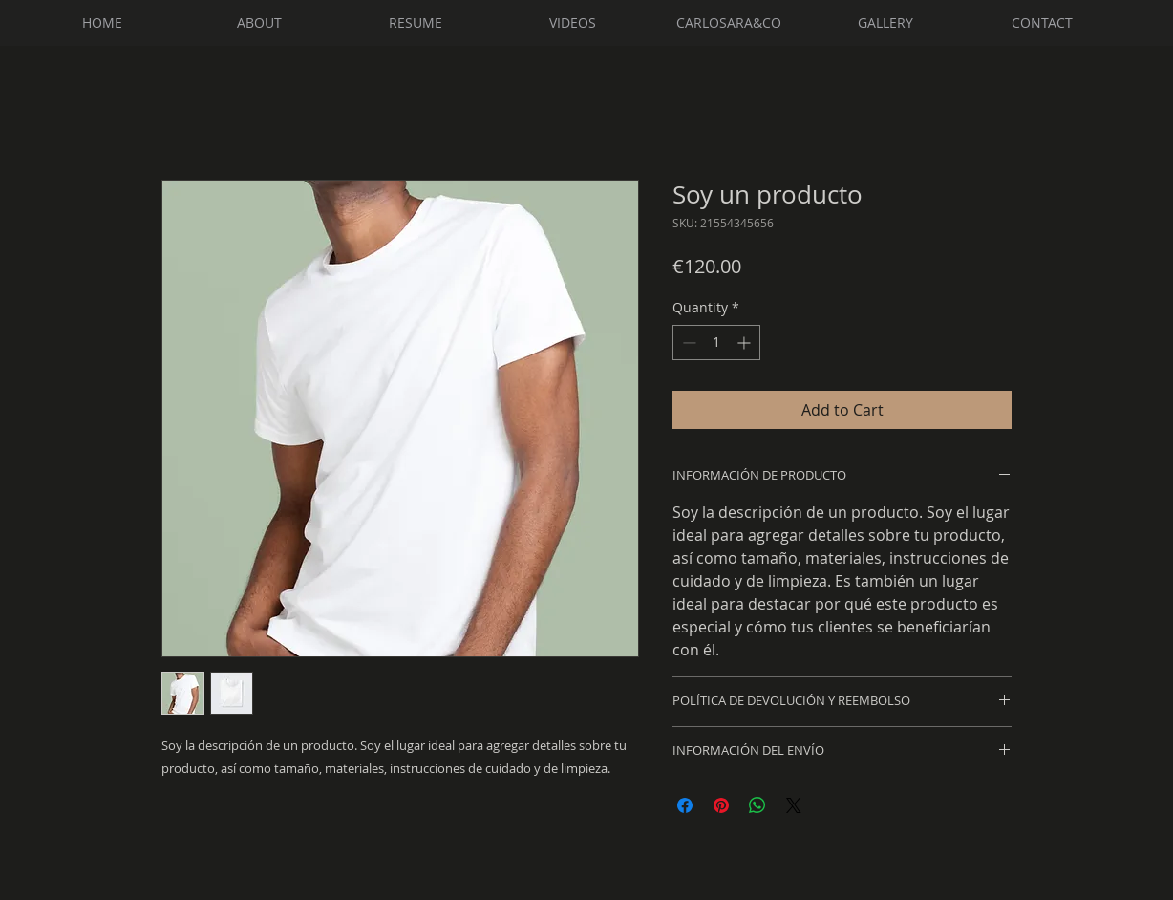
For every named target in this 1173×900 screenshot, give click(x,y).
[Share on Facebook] (684, 805)
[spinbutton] (716, 342)
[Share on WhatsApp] (757, 805)
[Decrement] (687, 342)
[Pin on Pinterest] (721, 805)
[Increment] (745, 342)
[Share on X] (793, 805)
